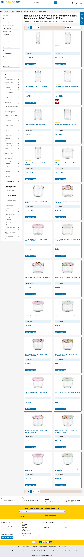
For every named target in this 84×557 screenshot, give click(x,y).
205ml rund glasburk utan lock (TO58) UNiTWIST (67, 86)
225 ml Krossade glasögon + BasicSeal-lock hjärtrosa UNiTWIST (36, 240)
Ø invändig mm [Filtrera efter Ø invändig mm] (11, 56)
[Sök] (55, 2)
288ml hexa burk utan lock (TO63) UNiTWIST (36, 124)
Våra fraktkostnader (47, 527)
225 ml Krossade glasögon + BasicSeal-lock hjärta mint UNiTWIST (67, 240)
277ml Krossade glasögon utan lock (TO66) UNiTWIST (36, 163)
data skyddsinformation (50, 515)
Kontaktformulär (67, 526)
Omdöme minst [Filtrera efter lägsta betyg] (11, 66)
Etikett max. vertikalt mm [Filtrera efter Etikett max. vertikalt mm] (11, 28)
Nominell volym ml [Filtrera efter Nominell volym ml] (11, 40)
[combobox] (43, 2)
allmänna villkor (25, 516)
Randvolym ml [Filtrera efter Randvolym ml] (11, 44)
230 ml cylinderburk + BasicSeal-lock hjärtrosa (36, 316)
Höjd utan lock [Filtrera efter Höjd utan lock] (11, 34)
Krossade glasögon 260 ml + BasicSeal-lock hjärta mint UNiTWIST (67, 469)
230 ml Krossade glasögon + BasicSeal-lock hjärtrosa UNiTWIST (36, 393)
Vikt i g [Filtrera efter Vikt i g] (11, 50)
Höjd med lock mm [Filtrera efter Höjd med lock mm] (11, 31)
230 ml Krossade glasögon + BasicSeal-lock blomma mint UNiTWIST (66, 355)
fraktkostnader (39, 546)
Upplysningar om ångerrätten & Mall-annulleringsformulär (25, 550)
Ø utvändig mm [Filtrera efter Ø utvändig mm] (11, 59)
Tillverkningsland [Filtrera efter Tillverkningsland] (11, 47)
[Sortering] (73, 27)
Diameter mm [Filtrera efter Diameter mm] (11, 18)
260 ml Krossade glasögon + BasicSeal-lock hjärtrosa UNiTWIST (36, 469)
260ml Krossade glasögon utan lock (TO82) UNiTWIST (36, 201)
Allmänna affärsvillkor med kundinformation (31, 532)
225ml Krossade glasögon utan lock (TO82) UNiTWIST (65, 163)
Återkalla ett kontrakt (7, 537)
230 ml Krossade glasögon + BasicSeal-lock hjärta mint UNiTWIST (67, 393)
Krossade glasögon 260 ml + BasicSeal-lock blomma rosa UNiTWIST (36, 431)
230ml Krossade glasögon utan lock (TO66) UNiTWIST (65, 125)
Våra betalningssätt (47, 526)
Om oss (65, 527)
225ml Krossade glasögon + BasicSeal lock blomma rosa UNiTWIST (67, 201)
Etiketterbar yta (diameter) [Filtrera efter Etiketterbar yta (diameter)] (11, 22)
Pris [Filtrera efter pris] (11, 63)
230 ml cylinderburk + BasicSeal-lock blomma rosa (37, 277)
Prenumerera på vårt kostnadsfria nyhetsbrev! (42, 508)
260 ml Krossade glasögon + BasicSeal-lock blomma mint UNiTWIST (66, 431)
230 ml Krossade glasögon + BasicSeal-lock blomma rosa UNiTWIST (36, 355)
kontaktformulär (9, 534)
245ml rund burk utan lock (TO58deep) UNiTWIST (67, 48)
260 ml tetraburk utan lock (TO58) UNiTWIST (36, 86)
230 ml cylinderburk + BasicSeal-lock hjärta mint (67, 316)
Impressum (24, 527)
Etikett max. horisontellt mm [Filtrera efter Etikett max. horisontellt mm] (11, 25)
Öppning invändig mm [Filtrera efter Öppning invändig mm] (11, 53)
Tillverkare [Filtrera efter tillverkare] (11, 15)
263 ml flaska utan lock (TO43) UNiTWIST (35, 48)
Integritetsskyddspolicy (27, 533)
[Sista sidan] (38, 27)
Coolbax (50, 555)
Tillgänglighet (25, 535)
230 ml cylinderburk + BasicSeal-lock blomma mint (67, 277)
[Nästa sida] (36, 27)
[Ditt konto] (77, 2)
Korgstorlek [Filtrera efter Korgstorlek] (11, 37)
